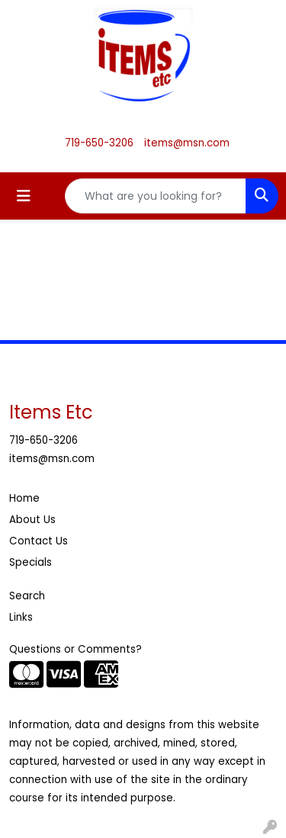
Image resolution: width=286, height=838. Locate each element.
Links (21, 617)
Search (27, 596)
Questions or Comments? (75, 649)
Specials (30, 562)
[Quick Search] (155, 196)
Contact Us (38, 541)
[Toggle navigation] (24, 196)
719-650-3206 (99, 143)
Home (24, 498)
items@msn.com (187, 143)
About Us (32, 519)
